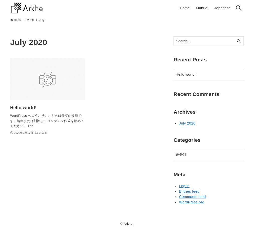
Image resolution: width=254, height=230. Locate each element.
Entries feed (189, 191)
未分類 (181, 155)
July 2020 (187, 123)
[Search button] (239, 8)
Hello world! (186, 74)
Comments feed (192, 197)
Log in (184, 186)
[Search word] (209, 41)
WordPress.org (191, 202)
